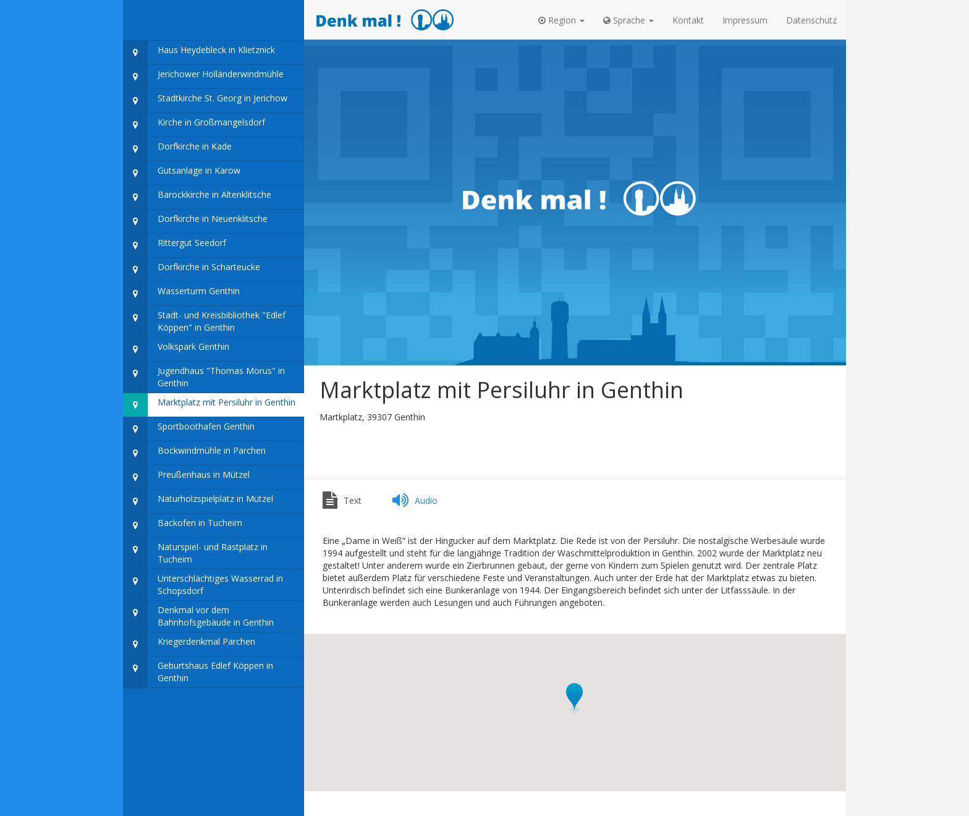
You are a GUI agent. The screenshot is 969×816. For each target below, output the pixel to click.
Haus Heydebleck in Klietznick (199, 53)
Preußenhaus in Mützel (186, 477)
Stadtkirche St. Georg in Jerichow (205, 101)
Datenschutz (811, 20)
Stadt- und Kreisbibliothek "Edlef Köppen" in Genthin (204, 322)
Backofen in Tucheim (182, 526)
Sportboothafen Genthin (189, 429)
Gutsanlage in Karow (181, 173)
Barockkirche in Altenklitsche (197, 197)
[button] (561, 20)
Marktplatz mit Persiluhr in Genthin (209, 405)
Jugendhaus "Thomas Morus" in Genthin (204, 377)
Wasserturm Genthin (181, 294)
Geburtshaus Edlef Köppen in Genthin (198, 672)
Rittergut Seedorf (174, 246)
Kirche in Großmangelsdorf (194, 125)
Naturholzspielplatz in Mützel (198, 502)
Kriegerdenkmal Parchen (189, 644)
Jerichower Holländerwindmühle (203, 77)
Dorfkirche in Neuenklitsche (195, 222)
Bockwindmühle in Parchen (194, 453)
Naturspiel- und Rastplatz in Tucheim (195, 553)
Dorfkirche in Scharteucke (191, 270)
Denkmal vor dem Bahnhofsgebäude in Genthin (198, 616)
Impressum (745, 20)
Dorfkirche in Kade (177, 149)
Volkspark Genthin (176, 350)
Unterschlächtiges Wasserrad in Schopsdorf (203, 585)
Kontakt (688, 20)
